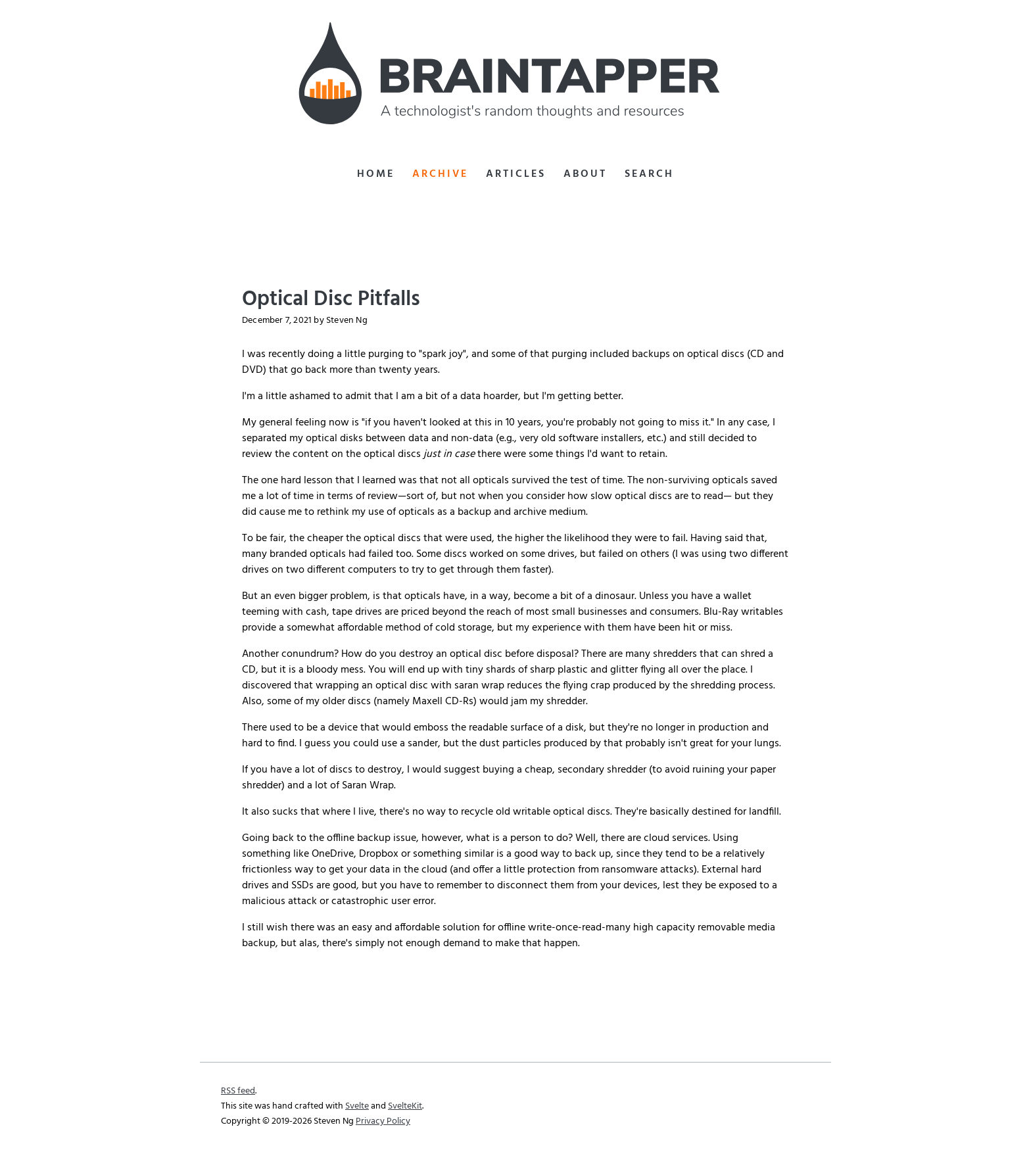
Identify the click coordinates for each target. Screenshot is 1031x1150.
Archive (440, 174)
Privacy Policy (383, 1121)
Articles (516, 174)
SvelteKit (405, 1106)
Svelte (357, 1106)
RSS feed (238, 1091)
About (585, 174)
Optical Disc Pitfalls (331, 299)
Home (376, 174)
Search (649, 174)
